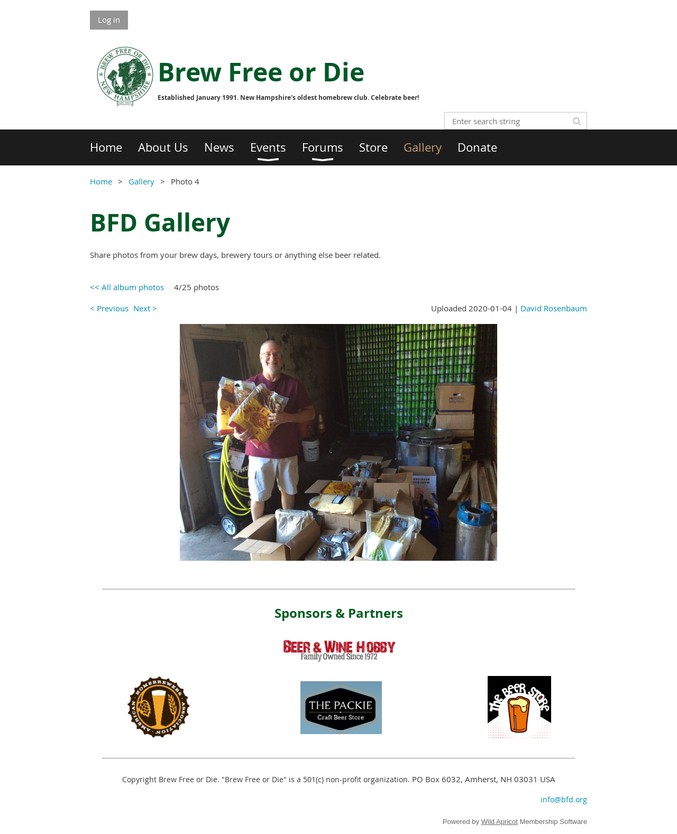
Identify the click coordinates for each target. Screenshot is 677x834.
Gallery (141, 181)
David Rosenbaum (553, 308)
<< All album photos (127, 287)
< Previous (109, 308)
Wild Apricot (499, 822)
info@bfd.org (564, 799)
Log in (109, 19)
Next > (145, 308)
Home (101, 181)
